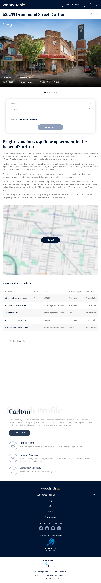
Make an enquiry (50, 127)
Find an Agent (27, 444)
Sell (50, 505)
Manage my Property (30, 472)
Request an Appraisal (73, 5)
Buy (50, 500)
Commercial (50, 517)
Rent (50, 511)
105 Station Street (12, 313)
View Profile (20, 437)
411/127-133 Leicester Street (17, 320)
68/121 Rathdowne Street (16, 298)
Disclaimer (39, 575)
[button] (45, 92)
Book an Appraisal (29, 457)
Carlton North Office (27, 119)
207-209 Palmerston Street (16, 327)
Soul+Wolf (55, 579)
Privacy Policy (60, 575)
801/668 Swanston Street (15, 305)
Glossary (49, 575)
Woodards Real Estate (47, 494)
